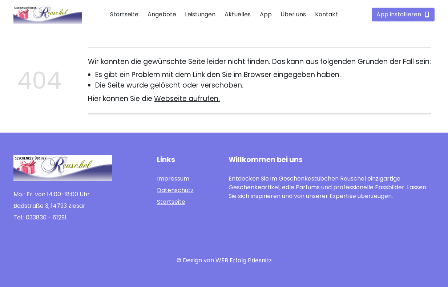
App (266, 14)
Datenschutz (175, 190)
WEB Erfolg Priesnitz (243, 260)
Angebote (162, 14)
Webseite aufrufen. (187, 99)
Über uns (293, 14)
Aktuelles (238, 14)
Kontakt (326, 14)
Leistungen (200, 14)
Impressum (173, 178)
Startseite (124, 14)
